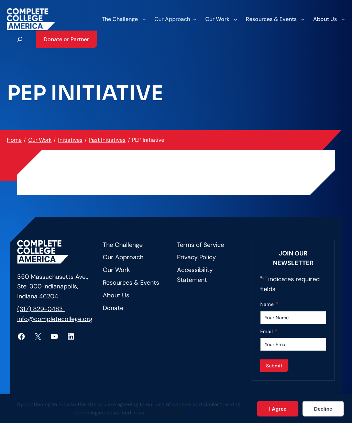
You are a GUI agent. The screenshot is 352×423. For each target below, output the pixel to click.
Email (268, 331)
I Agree (277, 409)
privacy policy (165, 412)
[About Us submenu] (328, 19)
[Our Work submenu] (221, 19)
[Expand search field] (20, 39)
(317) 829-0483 (41, 309)
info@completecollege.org (54, 319)
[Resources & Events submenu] (275, 19)
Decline (323, 409)
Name (269, 304)
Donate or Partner (66, 39)
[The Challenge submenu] (123, 19)
